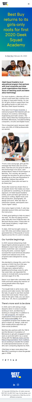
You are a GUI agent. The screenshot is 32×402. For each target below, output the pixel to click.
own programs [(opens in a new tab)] (10, 315)
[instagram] (18, 385)
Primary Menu (28, 3)
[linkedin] (14, 385)
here (7, 349)
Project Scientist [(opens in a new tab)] (19, 110)
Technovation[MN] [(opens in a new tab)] (11, 319)
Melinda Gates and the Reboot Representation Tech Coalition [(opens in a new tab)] (15, 339)
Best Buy (10, 56)
